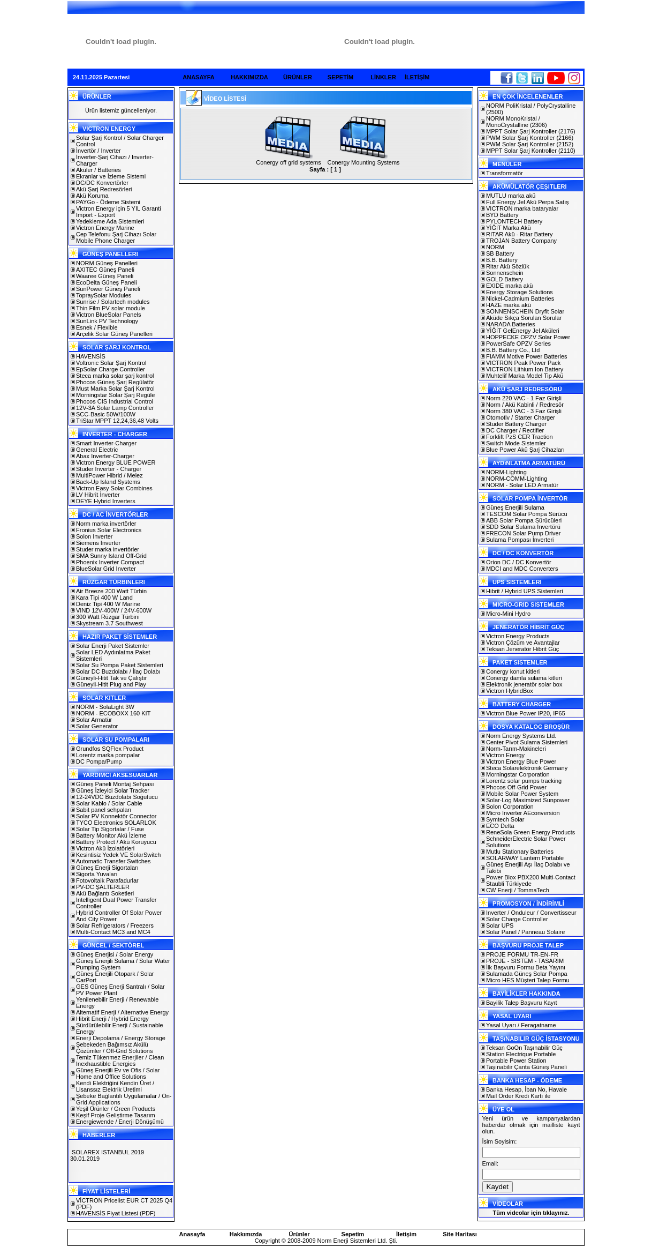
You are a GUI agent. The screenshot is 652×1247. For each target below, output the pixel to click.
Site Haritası (460, 1234)
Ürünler (299, 1234)
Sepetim (353, 1234)
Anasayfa (192, 1234)
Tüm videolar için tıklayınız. (530, 1212)
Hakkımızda (246, 1234)
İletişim (406, 1234)
